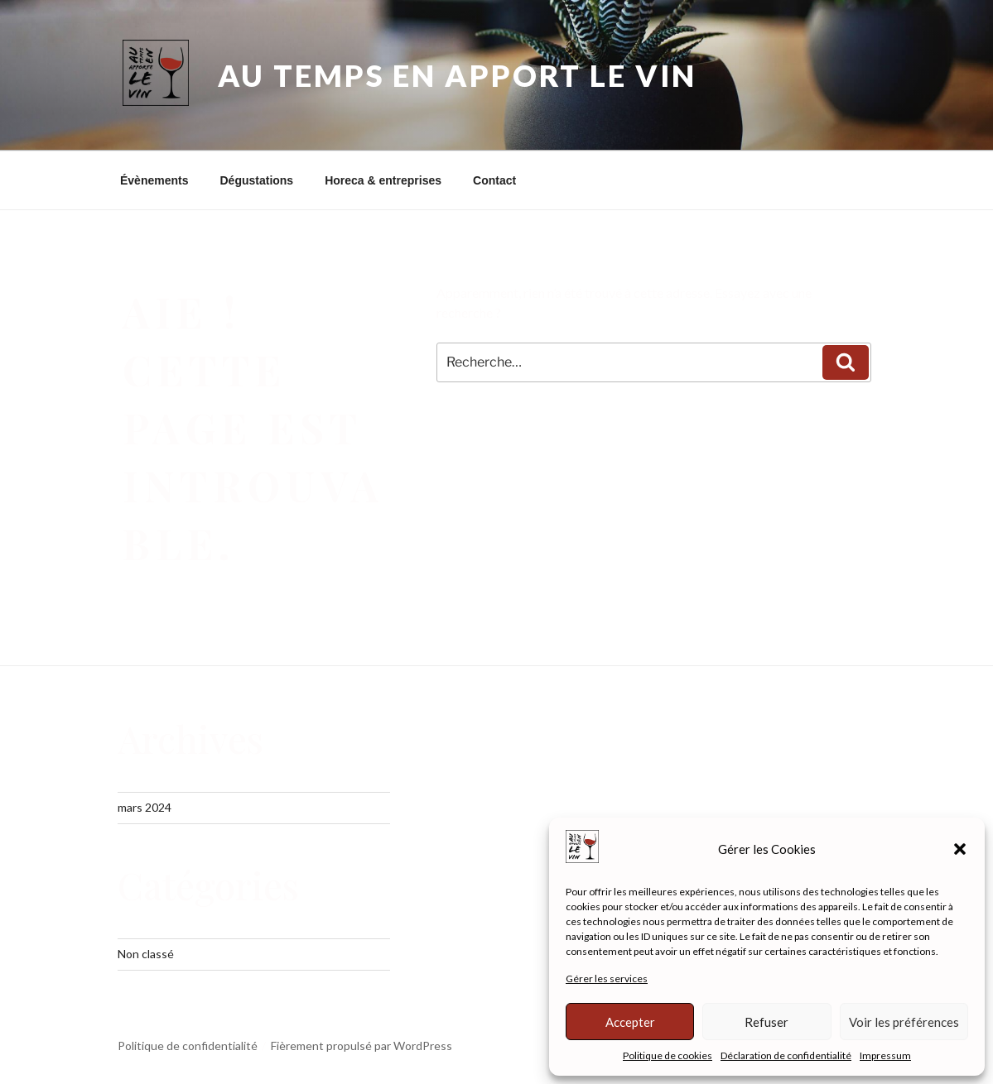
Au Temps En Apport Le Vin (457, 75)
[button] (960, 849)
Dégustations (256, 180)
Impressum (885, 1055)
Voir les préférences (904, 1021)
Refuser (766, 1021)
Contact (494, 180)
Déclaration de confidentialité (786, 1055)
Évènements (154, 180)
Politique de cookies (667, 1055)
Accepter (630, 1021)
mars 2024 (144, 807)
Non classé (146, 954)
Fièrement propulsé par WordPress (361, 1045)
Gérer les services (607, 978)
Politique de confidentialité (188, 1045)
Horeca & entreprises (383, 180)
